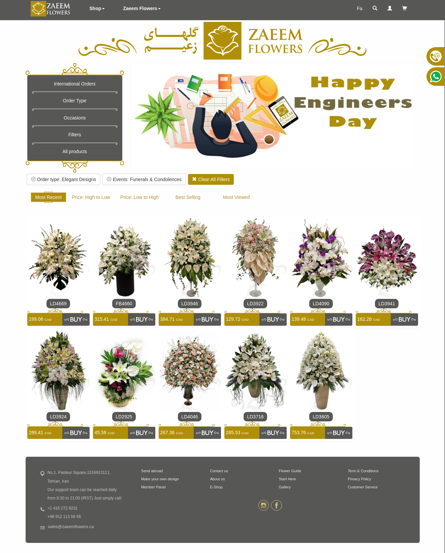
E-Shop (216, 487)
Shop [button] (97, 8)
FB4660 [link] (124, 303)
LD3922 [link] (255, 303)
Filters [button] (74, 134)
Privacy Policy (359, 479)
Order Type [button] (75, 100)
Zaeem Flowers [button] (142, 8)
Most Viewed (236, 197)
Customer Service (363, 487)
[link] (75, 319)
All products (74, 151)
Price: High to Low (91, 197)
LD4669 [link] (58, 303)
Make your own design (160, 479)
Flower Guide (290, 471)
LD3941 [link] (386, 303)
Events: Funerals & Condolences (144, 179)
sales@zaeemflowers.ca (71, 526)
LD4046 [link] (189, 416)
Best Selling (188, 197)
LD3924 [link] (58, 416)
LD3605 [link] (321, 416)
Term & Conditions (363, 471)
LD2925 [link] (124, 416)
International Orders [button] (75, 84)
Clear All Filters (211, 179)
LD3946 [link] (189, 303)
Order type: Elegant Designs (63, 179)
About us (217, 479)
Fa (359, 8)
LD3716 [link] (255, 416)
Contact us (219, 471)
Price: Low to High (139, 197)
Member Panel (153, 487)
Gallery (285, 487)
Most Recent (48, 197)
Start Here (287, 479)
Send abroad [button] (152, 471)
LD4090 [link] (321, 303)
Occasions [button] (75, 117)
